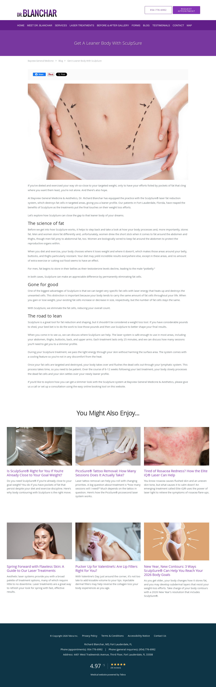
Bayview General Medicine (41, 60)
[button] (186, 10)
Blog (61, 60)
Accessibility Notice (139, 635)
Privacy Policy (89, 635)
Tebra (123, 674)
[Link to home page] (50, 10)
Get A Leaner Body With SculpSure (84, 60)
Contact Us (160, 635)
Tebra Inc (72, 635)
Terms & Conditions (112, 635)
